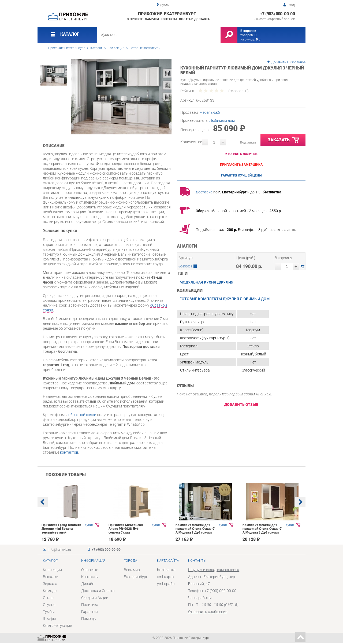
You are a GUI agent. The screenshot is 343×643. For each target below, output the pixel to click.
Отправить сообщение (207, 611)
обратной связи (82, 415)
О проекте (135, 19)
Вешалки (50, 577)
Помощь (88, 618)
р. (258, 39)
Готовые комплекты (145, 48)
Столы (48, 598)
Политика (89, 604)
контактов (69, 452)
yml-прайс (165, 584)
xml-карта (165, 577)
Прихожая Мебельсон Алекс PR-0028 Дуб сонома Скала (126, 528)
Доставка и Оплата (98, 591)
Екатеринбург (136, 577)
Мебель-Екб (209, 112)
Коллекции (116, 48)
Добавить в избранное (288, 62)
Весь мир (132, 570)
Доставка (204, 192)
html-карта (166, 570)
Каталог (96, 48)
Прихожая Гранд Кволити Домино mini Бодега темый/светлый (61, 528)
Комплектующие (57, 625)
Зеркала (50, 584)
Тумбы (49, 611)
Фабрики (152, 19)
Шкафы (49, 618)
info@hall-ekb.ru (59, 550)
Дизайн (87, 584)
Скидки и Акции (94, 598)
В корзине (248, 31)
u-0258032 (185, 266)
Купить (89, 525)
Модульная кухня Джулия (206, 282)
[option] (121, 96)
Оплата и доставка (194, 19)
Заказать (284, 140)
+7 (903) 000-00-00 (277, 13)
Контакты (169, 19)
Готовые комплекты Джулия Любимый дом (225, 299)
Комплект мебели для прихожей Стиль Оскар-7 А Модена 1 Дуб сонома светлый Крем (195, 530)
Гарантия (89, 611)
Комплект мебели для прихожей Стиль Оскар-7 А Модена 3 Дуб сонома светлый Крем (262, 530)
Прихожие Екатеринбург (66, 48)
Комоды (50, 591)
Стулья (49, 604)
